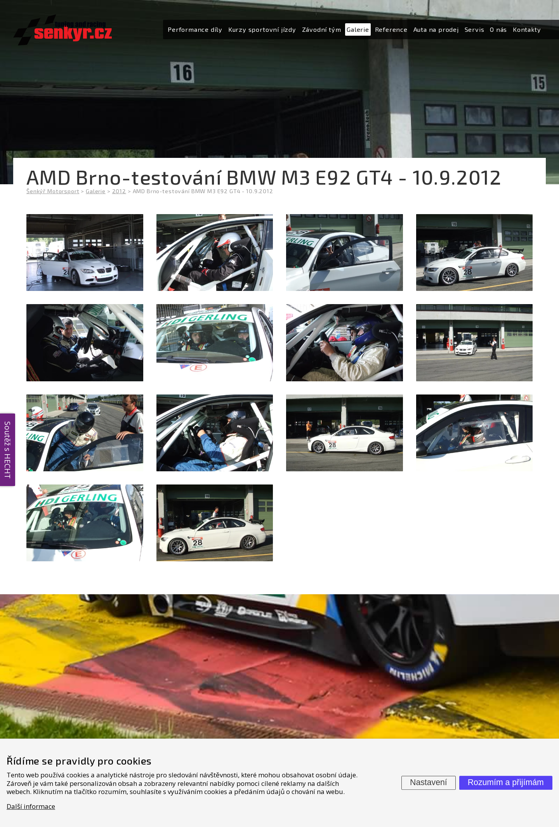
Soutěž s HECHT (7, 450)
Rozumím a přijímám (506, 782)
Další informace (31, 806)
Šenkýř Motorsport (52, 191)
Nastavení (428, 782)
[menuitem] (195, 29)
